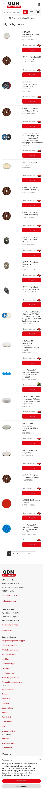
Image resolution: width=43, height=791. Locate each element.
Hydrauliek (6, 668)
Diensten (5, 703)
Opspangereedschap (10, 645)
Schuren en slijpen (8, 663)
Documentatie (7, 708)
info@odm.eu (7, 630)
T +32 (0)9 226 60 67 (10, 595)
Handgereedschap (9, 654)
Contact (5, 694)
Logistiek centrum (9, 731)
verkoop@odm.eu (9, 601)
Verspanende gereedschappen (13, 640)
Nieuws (5, 712)
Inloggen (31, 50)
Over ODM (6, 717)
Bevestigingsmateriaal (10, 677)
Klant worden (7, 747)
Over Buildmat (7, 722)
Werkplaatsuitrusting (10, 650)
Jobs (3, 726)
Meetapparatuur (8, 673)
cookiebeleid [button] (30, 771)
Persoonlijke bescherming (12, 682)
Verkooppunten (8, 689)
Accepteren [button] (21, 781)
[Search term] (13, 12)
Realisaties (6, 698)
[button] (4, 4)
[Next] (34, 553)
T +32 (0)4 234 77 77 (10, 625)
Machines (5, 659)
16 (29, 553)
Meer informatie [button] (21, 786)
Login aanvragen (8, 743)
